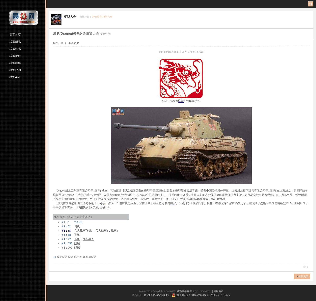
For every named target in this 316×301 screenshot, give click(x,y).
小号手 (101, 203)
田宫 (173, 203)
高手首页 (15, 34)
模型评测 (15, 70)
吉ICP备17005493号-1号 (156, 295)
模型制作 (15, 63)
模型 (181, 100)
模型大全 (69, 16)
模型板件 (15, 55)
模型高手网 (183, 291)
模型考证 (15, 77)
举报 (305, 267)
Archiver (225, 295)
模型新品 (15, 41)
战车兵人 (88, 239)
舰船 (77, 243)
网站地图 (218, 291)
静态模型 (97, 16)
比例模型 (91, 256)
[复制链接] (105, 33)
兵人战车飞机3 (83, 230)
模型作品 (15, 48)
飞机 (77, 234)
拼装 (76, 256)
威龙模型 (62, 256)
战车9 (114, 230)
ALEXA (215, 295)
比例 (82, 256)
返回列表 (303, 276)
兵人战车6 (101, 230)
